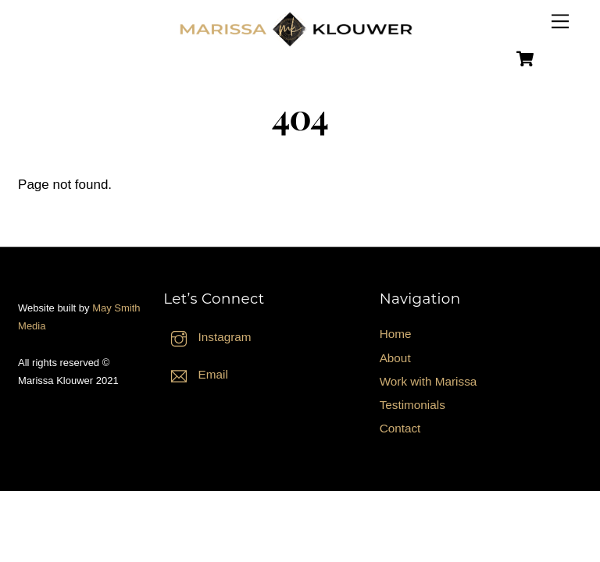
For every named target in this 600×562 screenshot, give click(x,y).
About (395, 358)
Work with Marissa (428, 381)
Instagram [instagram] (207, 336)
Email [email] (195, 374)
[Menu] (560, 21)
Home (396, 333)
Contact (400, 428)
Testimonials (412, 404)
